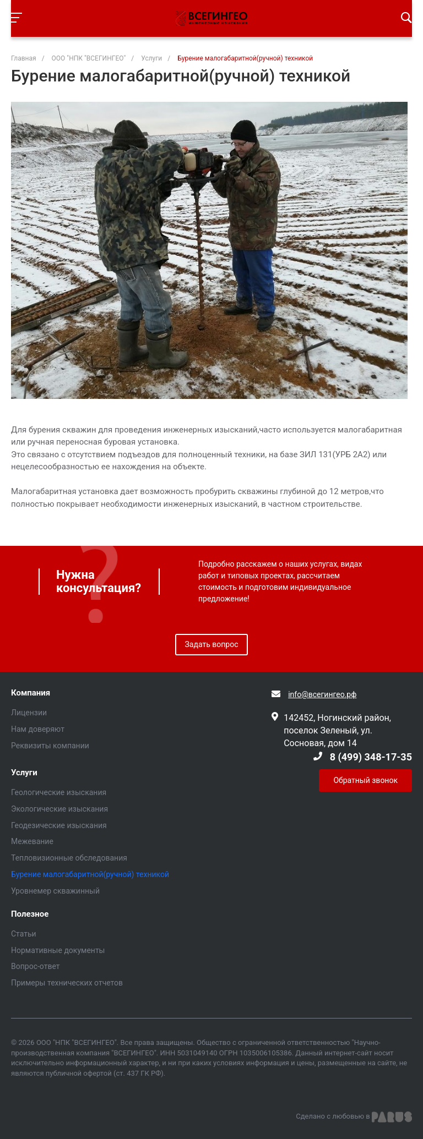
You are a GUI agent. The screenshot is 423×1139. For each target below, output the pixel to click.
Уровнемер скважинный (55, 890)
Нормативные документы (58, 950)
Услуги (24, 772)
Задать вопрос (211, 644)
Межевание (32, 841)
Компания (30, 693)
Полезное (29, 914)
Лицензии (29, 712)
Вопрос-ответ (35, 966)
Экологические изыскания (59, 808)
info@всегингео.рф (322, 694)
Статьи (23, 933)
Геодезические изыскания (59, 825)
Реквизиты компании (50, 745)
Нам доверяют (37, 729)
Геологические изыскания (58, 792)
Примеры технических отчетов (67, 982)
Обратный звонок (365, 780)
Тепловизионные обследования (69, 857)
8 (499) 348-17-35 (371, 757)
